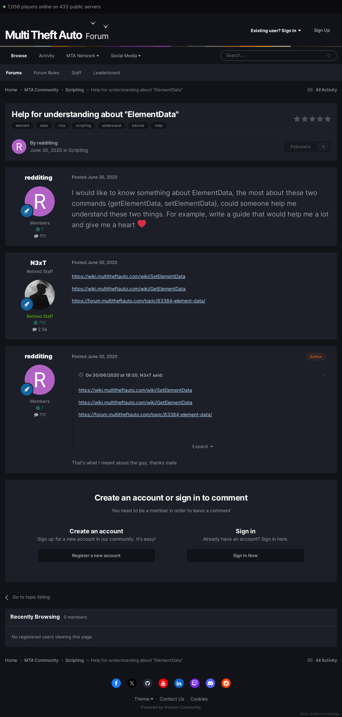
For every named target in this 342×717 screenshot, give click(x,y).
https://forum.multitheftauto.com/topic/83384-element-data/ (138, 300)
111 (40, 236)
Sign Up (322, 30)
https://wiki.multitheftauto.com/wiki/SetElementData (128, 276)
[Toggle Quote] (81, 374)
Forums (14, 72)
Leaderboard (107, 72)
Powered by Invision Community (171, 707)
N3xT (38, 262)
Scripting (78, 150)
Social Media (126, 55)
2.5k (39, 329)
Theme (143, 699)
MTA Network (82, 55)
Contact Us (172, 699)
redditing (47, 143)
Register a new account (96, 555)
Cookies (199, 699)
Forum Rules (46, 72)
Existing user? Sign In (276, 30)
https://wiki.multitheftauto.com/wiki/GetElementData (129, 288)
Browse (19, 58)
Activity (46, 55)
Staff (76, 72)
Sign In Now (245, 555)
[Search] (255, 55)
